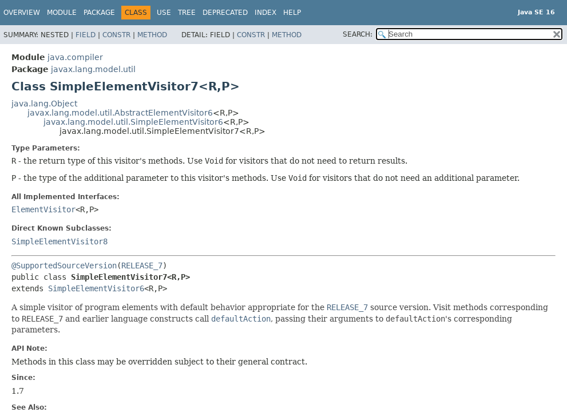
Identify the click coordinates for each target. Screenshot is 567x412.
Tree (187, 13)
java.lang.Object (44, 103)
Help (292, 13)
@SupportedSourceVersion (64, 265)
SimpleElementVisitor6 (96, 288)
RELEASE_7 (141, 265)
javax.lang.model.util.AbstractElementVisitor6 (120, 112)
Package (99, 13)
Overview (21, 13)
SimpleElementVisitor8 (59, 241)
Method (152, 35)
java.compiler (75, 57)
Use (164, 13)
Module (62, 13)
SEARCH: (357, 34)
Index (265, 13)
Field (86, 35)
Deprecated (225, 13)
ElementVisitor (43, 209)
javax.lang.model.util (93, 69)
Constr (116, 35)
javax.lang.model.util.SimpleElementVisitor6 (133, 121)
